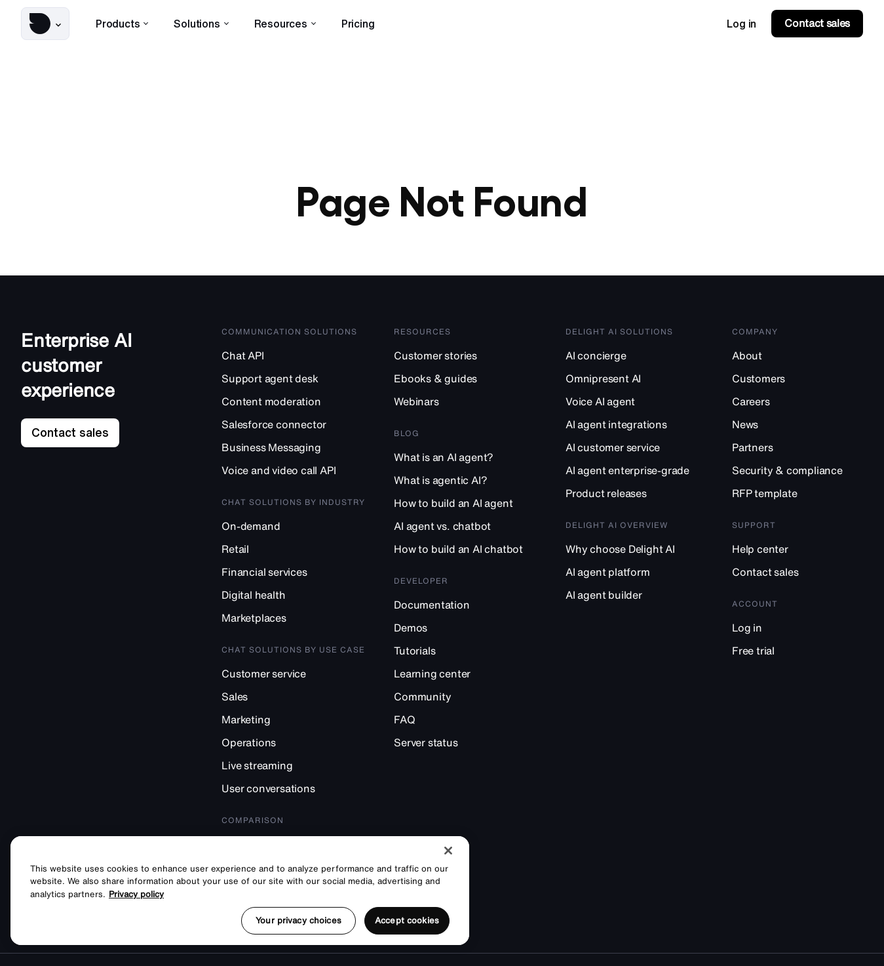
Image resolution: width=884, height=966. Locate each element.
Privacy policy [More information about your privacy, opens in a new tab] (136, 894)
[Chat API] (293, 355)
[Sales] (293, 696)
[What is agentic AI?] (465, 480)
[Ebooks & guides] (465, 378)
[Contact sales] (797, 571)
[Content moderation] (293, 401)
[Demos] (465, 627)
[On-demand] (293, 525)
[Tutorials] (465, 650)
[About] (797, 355)
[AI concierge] (634, 355)
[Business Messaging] (293, 447)
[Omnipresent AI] (634, 378)
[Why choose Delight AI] (634, 548)
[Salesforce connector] (293, 424)
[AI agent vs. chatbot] (465, 525)
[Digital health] (293, 594)
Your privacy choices (298, 920)
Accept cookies (407, 920)
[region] (239, 890)
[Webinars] (465, 401)
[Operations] (293, 742)
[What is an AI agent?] (465, 457)
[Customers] (797, 378)
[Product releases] (634, 493)
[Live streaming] (293, 765)
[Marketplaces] (293, 617)
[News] (797, 424)
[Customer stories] (465, 355)
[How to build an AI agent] (465, 503)
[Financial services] (293, 571)
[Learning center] (465, 673)
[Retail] (293, 548)
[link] (741, 23)
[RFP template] (797, 493)
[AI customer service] (634, 447)
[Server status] (465, 742)
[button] (45, 23)
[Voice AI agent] (634, 401)
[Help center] (797, 548)
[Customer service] (293, 673)
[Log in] (797, 627)
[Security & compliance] (797, 470)
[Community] (465, 696)
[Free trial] (797, 650)
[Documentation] (465, 604)
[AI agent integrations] (634, 424)
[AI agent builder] (634, 594)
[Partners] (797, 447)
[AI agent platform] (634, 571)
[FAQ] (465, 719)
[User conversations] (293, 788)
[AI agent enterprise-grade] (634, 470)
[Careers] (797, 401)
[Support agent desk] (293, 378)
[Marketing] (293, 719)
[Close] (448, 850)
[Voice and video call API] (293, 470)
